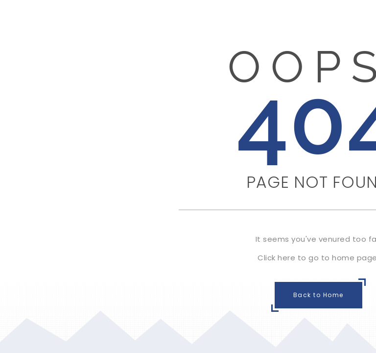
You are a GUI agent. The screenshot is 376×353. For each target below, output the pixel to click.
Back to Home (318, 295)
